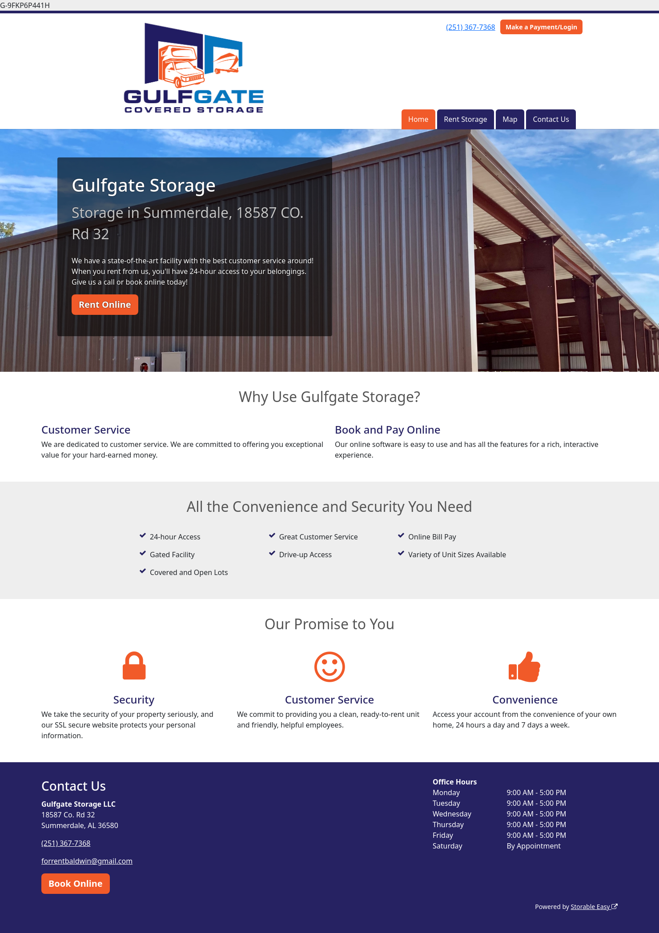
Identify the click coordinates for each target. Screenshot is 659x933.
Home (418, 119)
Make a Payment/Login (541, 27)
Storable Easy (594, 906)
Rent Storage (465, 119)
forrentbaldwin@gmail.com (87, 861)
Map (509, 119)
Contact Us (551, 119)
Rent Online (105, 304)
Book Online (75, 883)
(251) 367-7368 (470, 27)
